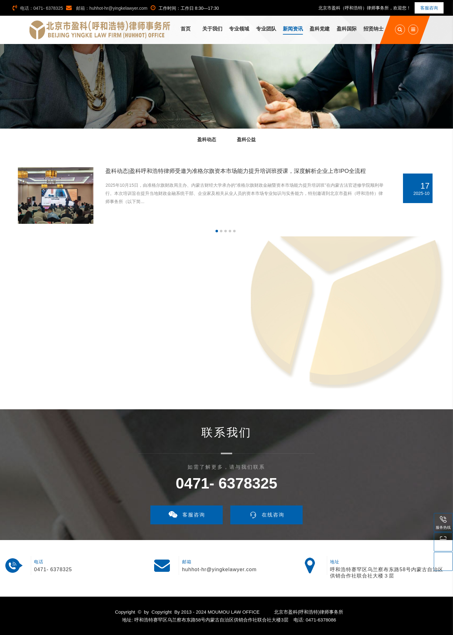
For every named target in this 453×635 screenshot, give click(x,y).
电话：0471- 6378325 (38, 8)
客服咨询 (429, 7)
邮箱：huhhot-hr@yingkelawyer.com (107, 8)
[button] (216, 231)
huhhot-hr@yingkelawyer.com (219, 569)
